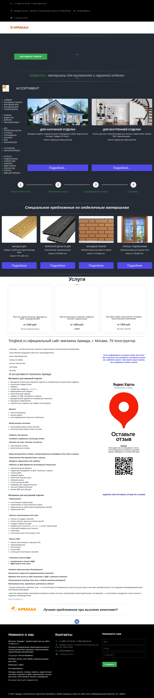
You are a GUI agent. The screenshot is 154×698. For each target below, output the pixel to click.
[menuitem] (29, 88)
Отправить (109, 664)
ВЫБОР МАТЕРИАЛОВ (20, 192)
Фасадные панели (31, 56)
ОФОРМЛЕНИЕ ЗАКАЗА (58, 192)
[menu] (82, 88)
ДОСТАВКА (133, 192)
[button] (29, 88)
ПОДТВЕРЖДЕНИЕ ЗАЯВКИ (96, 192)
